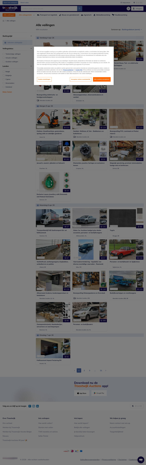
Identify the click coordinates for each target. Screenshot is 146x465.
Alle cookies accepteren (101, 79)
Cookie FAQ (79, 70)
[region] (74, 65)
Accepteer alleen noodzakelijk (80, 79)
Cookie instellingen (44, 79)
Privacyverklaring (68, 70)
